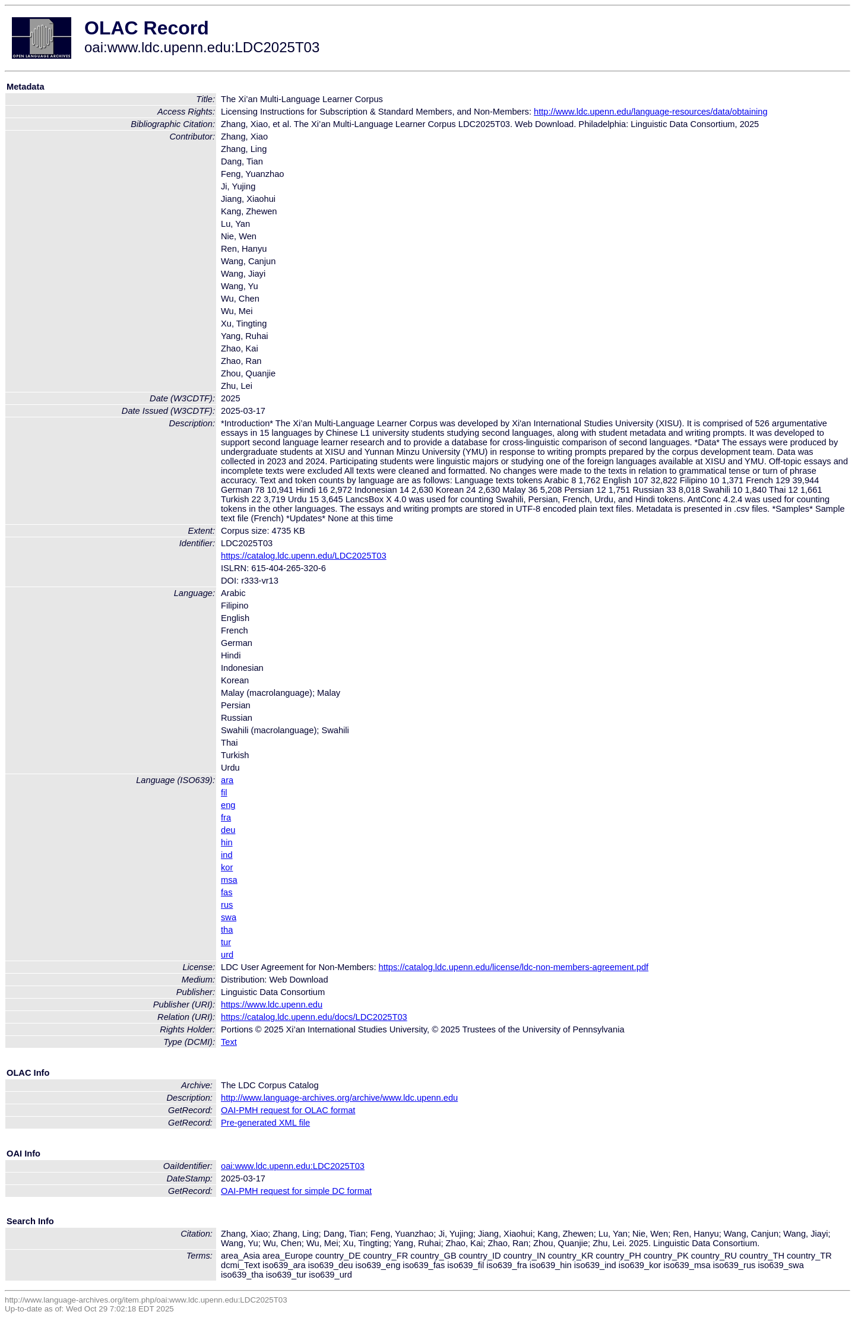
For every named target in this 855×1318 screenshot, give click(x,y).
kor (227, 867)
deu (228, 830)
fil (224, 792)
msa (229, 880)
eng (228, 805)
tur (226, 942)
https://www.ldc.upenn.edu (271, 1004)
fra (226, 817)
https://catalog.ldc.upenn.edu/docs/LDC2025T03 (314, 1017)
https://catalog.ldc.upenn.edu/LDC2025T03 (304, 555)
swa (228, 917)
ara (227, 780)
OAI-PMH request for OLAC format (288, 1110)
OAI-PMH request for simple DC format (296, 1191)
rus (227, 905)
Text (229, 1042)
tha (227, 929)
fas (227, 892)
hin (227, 842)
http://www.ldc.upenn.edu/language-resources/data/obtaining (651, 111)
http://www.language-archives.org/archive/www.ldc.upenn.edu (339, 1097)
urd (227, 954)
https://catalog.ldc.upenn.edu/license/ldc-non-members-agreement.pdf (514, 967)
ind (227, 855)
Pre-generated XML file (265, 1122)
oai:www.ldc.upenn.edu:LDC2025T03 (293, 1166)
